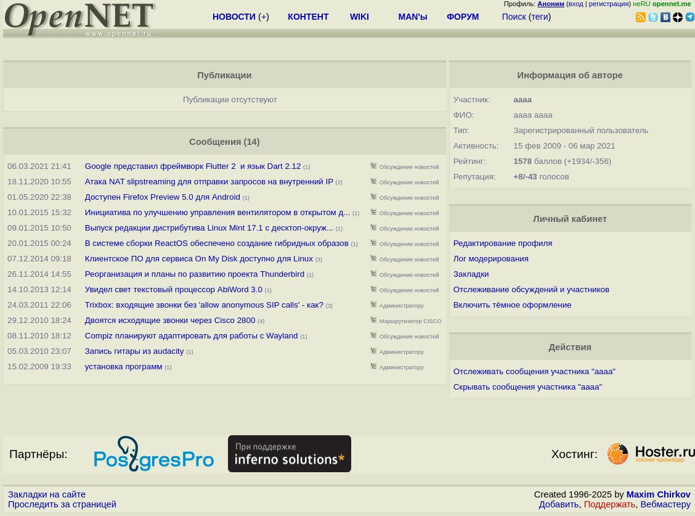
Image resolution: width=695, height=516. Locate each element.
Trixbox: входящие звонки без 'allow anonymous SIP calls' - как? (204, 304)
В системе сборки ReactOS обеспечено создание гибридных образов (217, 243)
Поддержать (610, 504)
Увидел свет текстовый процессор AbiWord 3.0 (173, 289)
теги (540, 17)
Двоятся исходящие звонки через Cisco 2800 (170, 320)
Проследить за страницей (62, 504)
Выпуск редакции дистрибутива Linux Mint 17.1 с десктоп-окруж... (209, 227)
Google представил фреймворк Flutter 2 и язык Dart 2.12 (193, 166)
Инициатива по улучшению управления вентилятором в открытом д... (218, 212)
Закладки (471, 274)
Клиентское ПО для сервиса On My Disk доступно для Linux (199, 258)
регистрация (609, 3)
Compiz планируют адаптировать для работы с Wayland (191, 335)
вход (576, 3)
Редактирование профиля (503, 243)
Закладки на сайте (47, 494)
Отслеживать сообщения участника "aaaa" (534, 371)
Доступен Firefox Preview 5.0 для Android (164, 197)
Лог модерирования (491, 258)
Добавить (559, 504)
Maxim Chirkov (659, 494)
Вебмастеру (666, 504)
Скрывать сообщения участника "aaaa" (527, 386)
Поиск (514, 17)
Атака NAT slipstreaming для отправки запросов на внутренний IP (209, 181)
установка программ (124, 366)
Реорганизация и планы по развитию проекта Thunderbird (196, 274)
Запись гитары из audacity (134, 351)
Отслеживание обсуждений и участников (531, 289)
